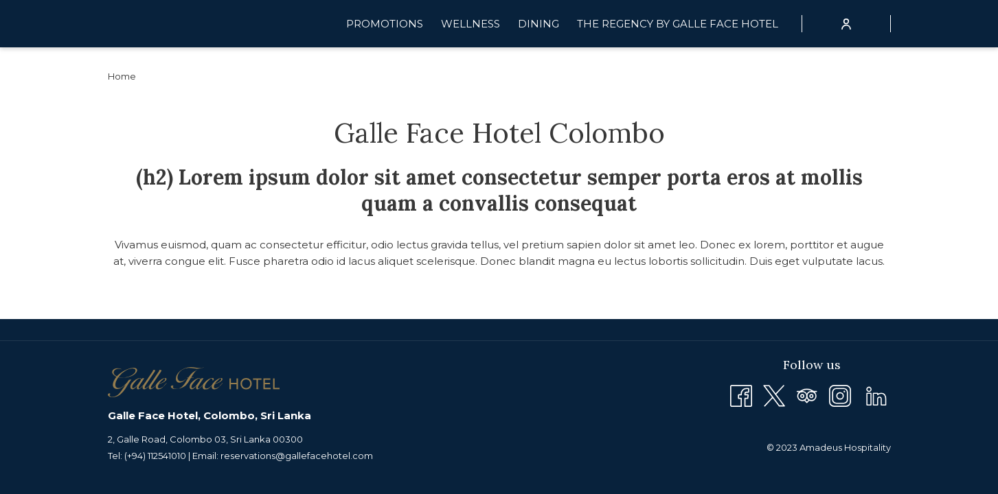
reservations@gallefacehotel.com (296, 455)
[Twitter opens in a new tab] (774, 394)
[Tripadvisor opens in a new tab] (807, 394)
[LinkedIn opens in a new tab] (876, 394)
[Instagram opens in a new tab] (840, 394)
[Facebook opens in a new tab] (741, 394)
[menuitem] (384, 23)
